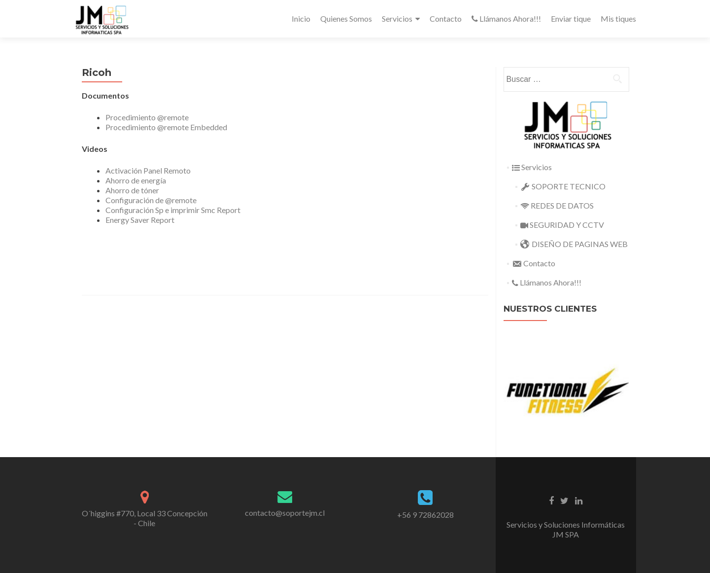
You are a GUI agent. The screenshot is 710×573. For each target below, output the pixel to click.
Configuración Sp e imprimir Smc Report (172, 210)
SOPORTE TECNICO (563, 186)
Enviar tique (571, 18)
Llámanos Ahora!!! (506, 18)
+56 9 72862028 (425, 514)
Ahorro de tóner (132, 190)
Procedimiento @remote (147, 117)
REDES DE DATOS (557, 205)
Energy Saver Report (139, 219)
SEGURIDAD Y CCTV (562, 224)
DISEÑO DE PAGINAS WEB (574, 244)
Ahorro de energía (135, 180)
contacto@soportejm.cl (285, 512)
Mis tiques (618, 18)
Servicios (397, 18)
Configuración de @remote (151, 200)
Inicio (301, 18)
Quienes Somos (346, 18)
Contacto (446, 18)
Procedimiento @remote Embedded (166, 127)
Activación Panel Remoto (148, 170)
